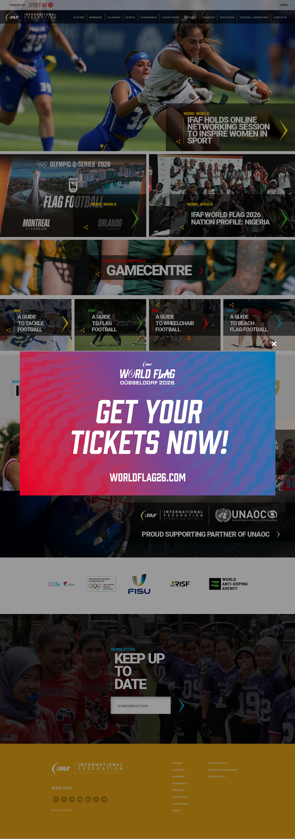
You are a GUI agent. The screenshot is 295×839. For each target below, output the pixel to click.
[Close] (274, 344)
